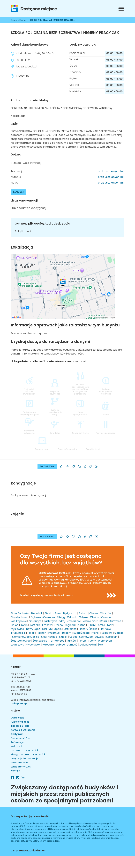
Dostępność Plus (20, 738)
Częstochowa (19, 617)
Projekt (15, 710)
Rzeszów (106, 633)
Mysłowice (17, 629)
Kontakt (16, 666)
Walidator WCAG (21, 766)
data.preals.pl (19, 703)
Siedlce (119, 633)
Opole (58, 629)
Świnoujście (40, 641)
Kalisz (103, 621)
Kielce (14, 625)
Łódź (110, 625)
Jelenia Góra (90, 621)
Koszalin (35, 625)
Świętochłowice (21, 641)
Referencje (17, 742)
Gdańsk (72, 617)
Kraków (47, 625)
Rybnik (95, 633)
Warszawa (17, 644)
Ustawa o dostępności (24, 750)
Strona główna (18, 20)
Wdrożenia (17, 746)
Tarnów (71, 641)
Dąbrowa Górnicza (42, 617)
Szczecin (111, 637)
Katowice (115, 621)
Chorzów (105, 613)
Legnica (70, 625)
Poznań (41, 633)
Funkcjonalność (20, 721)
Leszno (81, 625)
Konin (24, 625)
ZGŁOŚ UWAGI (47, 466)
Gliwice (94, 617)
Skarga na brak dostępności (28, 754)
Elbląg (61, 617)
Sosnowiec (86, 637)
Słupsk (63, 637)
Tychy (92, 641)
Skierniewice (49, 637)
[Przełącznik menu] (121, 9)
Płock (31, 633)
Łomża (101, 625)
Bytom (83, 613)
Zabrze (60, 644)
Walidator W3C (20, 762)
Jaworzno (73, 621)
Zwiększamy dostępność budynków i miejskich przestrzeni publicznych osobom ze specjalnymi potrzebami (64, 793)
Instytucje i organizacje (24, 758)
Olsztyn (47, 629)
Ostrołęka (70, 629)
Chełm (93, 613)
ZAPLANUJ (18, 192)
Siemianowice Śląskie (25, 637)
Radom (66, 633)
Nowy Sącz (33, 629)
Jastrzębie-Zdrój (54, 621)
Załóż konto (83, 350)
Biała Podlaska (20, 613)
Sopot (73, 637)
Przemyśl (54, 633)
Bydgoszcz (70, 613)
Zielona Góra (87, 644)
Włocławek (33, 644)
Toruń (82, 641)
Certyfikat (17, 734)
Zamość (72, 644)
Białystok (37, 613)
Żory (101, 644)
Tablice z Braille (20, 725)
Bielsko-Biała (53, 613)
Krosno (58, 625)
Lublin (91, 625)
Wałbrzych (105, 641)
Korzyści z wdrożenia (23, 730)
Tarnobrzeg (56, 641)
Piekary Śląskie (88, 629)
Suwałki (99, 637)
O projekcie (17, 717)
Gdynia (83, 617)
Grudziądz (35, 621)
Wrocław (48, 644)
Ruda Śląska (81, 633)
